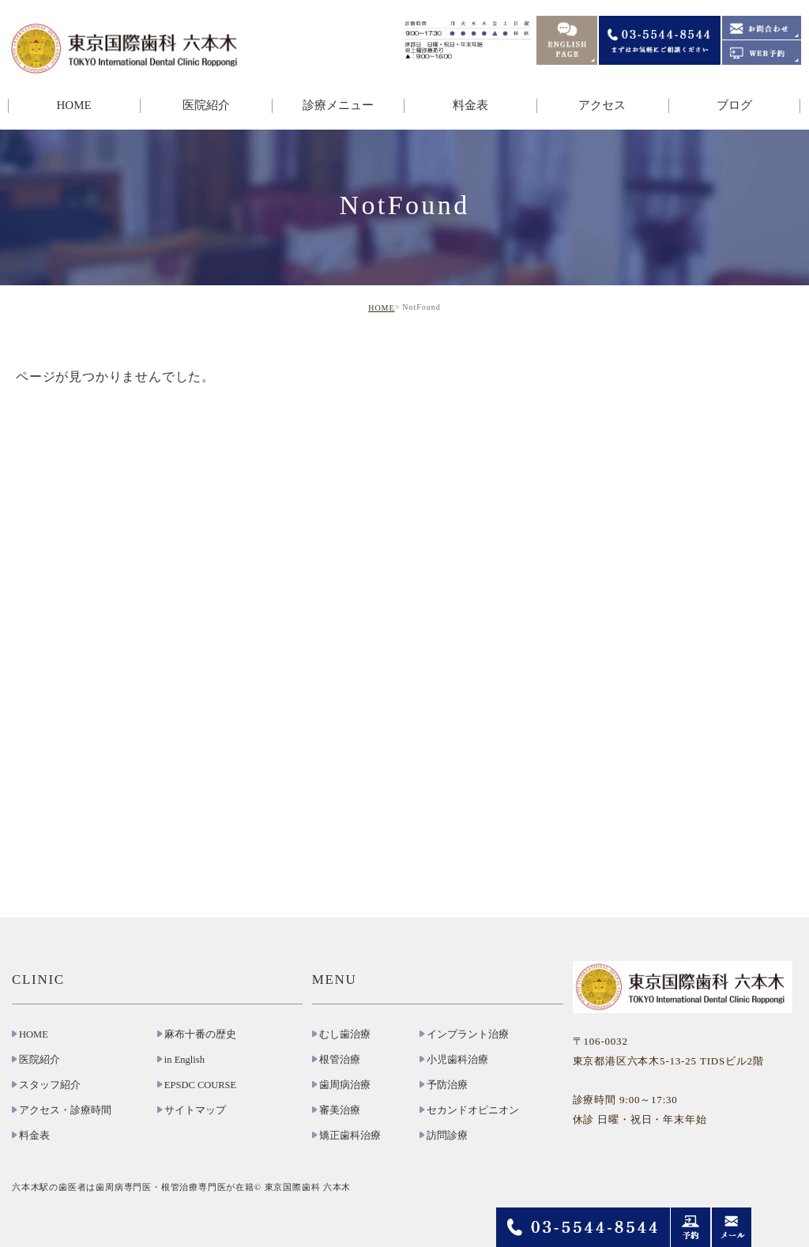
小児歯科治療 (457, 1059)
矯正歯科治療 (350, 1135)
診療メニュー (338, 105)
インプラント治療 (468, 1034)
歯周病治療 (345, 1085)
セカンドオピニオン (473, 1110)
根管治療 (339, 1059)
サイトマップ (195, 1110)
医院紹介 (206, 105)
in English (184, 1059)
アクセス (602, 105)
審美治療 (339, 1110)
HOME (73, 105)
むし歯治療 (345, 1034)
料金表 (470, 105)
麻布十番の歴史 (200, 1034)
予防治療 (447, 1085)
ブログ (734, 105)
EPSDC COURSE (200, 1085)
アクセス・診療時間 (65, 1110)
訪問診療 (447, 1135)
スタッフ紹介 (50, 1085)
